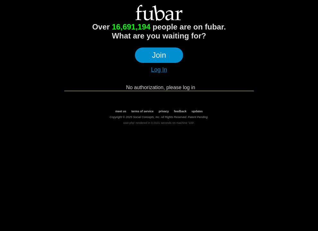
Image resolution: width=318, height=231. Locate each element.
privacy (164, 111)
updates (197, 111)
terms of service (142, 111)
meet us (120, 111)
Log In (159, 69)
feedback (180, 111)
